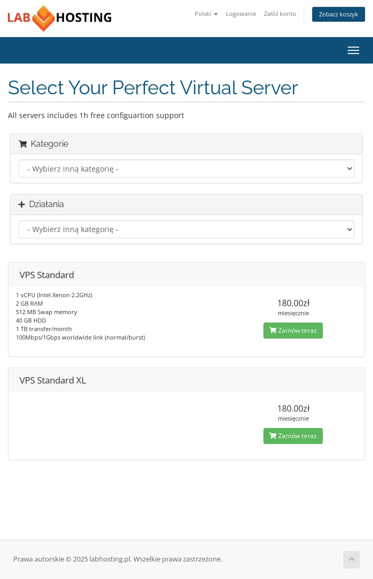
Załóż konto (280, 13)
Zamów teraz (293, 330)
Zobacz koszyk (338, 14)
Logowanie (241, 13)
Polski (206, 13)
